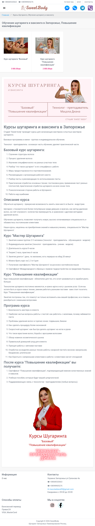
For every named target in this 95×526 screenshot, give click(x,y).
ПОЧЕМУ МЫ (69, 2)
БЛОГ (79, 2)
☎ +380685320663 (9, 2)
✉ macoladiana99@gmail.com (61, 489)
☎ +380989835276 (25, 2)
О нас (4, 478)
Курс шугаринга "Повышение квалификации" (47, 62)
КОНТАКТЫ (89, 2)
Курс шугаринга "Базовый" (16, 59)
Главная (6, 15)
